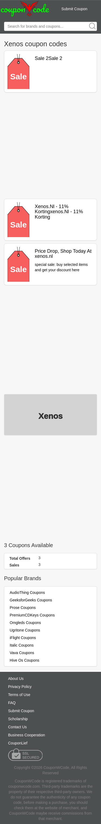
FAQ (12, 703)
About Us (16, 678)
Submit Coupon (74, 9)
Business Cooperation (26, 735)
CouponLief (17, 743)
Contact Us (17, 727)
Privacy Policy (20, 686)
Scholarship (18, 719)
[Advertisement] (50, 145)
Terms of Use (19, 695)
